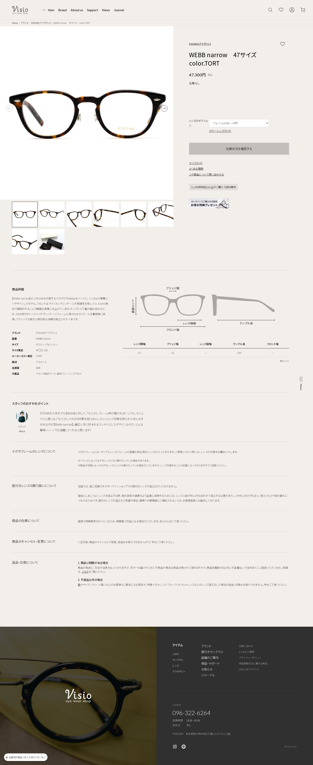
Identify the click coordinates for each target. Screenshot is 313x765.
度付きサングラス (212, 652)
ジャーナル (208, 675)
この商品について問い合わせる (206, 174)
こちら (85, 572)
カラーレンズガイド (220, 131)
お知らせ (206, 669)
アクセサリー (179, 671)
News (106, 10)
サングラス (177, 659)
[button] (164, 108)
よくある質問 (196, 169)
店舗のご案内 (210, 657)
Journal (119, 10)
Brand (62, 10)
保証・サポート (210, 663)
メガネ (175, 654)
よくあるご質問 (246, 651)
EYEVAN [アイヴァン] (41, 22)
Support (92, 10)
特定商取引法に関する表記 (253, 663)
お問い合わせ (246, 646)
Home (15, 22)
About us (77, 10)
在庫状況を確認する (239, 149)
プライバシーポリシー (250, 657)
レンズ (175, 665)
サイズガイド (196, 163)
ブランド (25, 22)
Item (51, 10)
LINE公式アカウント (249, 669)
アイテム (177, 645)
